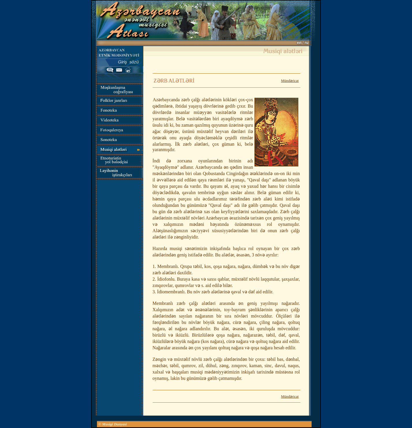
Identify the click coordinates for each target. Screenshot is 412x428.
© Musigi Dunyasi (112, 424)
